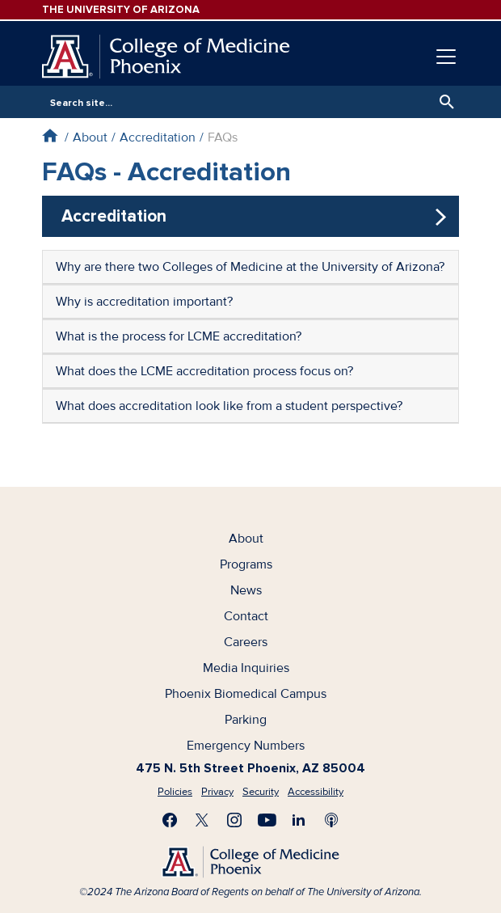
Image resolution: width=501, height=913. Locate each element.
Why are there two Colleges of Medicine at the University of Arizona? (250, 267)
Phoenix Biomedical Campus (245, 694)
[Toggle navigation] (446, 57)
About (90, 137)
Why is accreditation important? (144, 302)
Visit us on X (202, 820)
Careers (245, 642)
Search (443, 102)
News (246, 590)
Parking (246, 720)
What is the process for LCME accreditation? (178, 336)
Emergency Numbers (246, 746)
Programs (246, 564)
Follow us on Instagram (234, 820)
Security (260, 791)
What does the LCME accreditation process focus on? (204, 371)
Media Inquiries (246, 668)
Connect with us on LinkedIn (299, 820)
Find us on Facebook (170, 820)
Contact (246, 616)
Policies (175, 791)
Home (49, 135)
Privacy (217, 791)
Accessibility (315, 791)
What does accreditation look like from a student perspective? (229, 406)
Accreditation (158, 137)
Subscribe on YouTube (267, 820)
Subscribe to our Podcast (331, 820)
